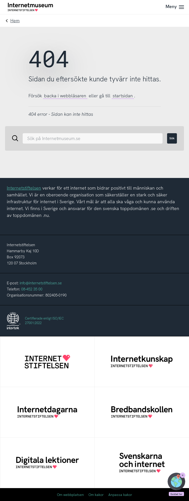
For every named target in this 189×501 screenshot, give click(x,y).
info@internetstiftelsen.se (41, 283)
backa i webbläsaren (65, 96)
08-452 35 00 (31, 289)
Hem (15, 21)
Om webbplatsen (70, 494)
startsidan (123, 96)
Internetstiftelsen (24, 188)
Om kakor (96, 494)
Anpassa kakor (120, 494)
